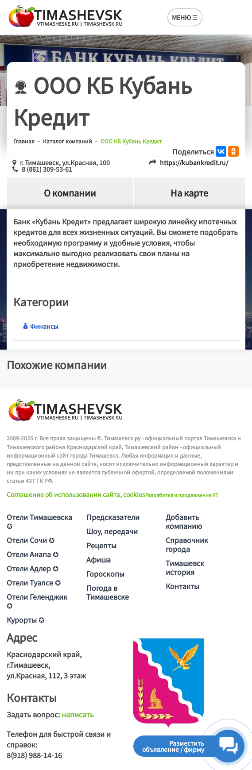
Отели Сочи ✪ (30, 539)
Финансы (40, 326)
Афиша (98, 559)
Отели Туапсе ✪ (34, 582)
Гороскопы (105, 573)
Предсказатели (113, 516)
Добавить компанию (184, 521)
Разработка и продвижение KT (181, 494)
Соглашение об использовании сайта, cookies (76, 494)
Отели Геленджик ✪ (37, 601)
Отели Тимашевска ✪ (39, 521)
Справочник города (187, 544)
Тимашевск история (185, 567)
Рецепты (101, 545)
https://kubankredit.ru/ (194, 162)
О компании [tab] (70, 192)
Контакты (182, 585)
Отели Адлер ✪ (32, 568)
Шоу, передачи (112, 531)
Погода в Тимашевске (107, 592)
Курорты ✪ (25, 619)
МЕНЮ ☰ (185, 17)
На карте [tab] (189, 192)
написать (78, 714)
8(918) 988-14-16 (34, 755)
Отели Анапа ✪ (32, 554)
